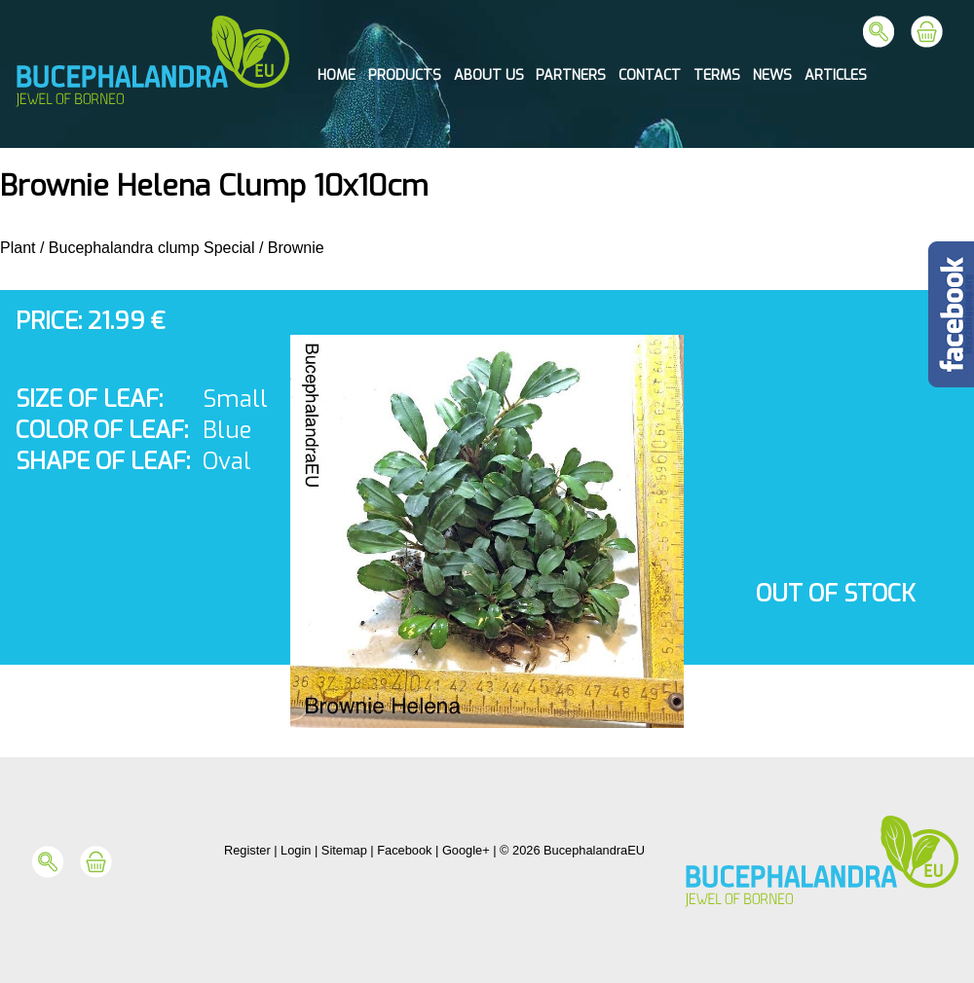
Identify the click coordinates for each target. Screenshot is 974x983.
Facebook (404, 850)
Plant (17, 247)
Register (247, 850)
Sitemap (344, 850)
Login (296, 850)
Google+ (466, 850)
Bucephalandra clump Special (152, 247)
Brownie (296, 247)
